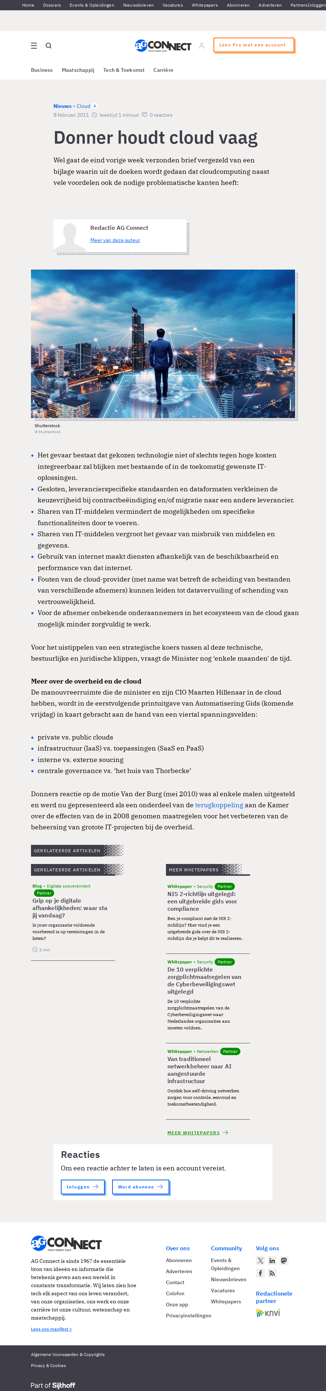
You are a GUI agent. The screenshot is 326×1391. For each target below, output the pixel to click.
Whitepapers (205, 5)
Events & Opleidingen (92, 5)
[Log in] (202, 46)
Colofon (175, 1293)
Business (42, 70)
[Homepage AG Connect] (163, 45)
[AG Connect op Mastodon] (284, 1260)
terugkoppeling (220, 804)
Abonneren (238, 5)
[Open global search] (49, 46)
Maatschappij (78, 70)
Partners (299, 5)
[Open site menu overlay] (34, 46)
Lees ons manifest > (51, 1329)
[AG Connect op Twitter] (260, 1260)
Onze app (177, 1304)
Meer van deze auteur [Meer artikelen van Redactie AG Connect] (115, 240)
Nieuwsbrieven (138, 5)
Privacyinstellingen (188, 1315)
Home (28, 5)
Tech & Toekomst (124, 70)
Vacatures (173, 5)
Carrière (163, 70)
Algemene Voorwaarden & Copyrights (68, 1354)
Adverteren (270, 5)
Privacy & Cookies (48, 1365)
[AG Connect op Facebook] (260, 1273)
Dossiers (52, 5)
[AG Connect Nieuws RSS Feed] (272, 1273)
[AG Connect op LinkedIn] (272, 1260)
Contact (175, 1282)
